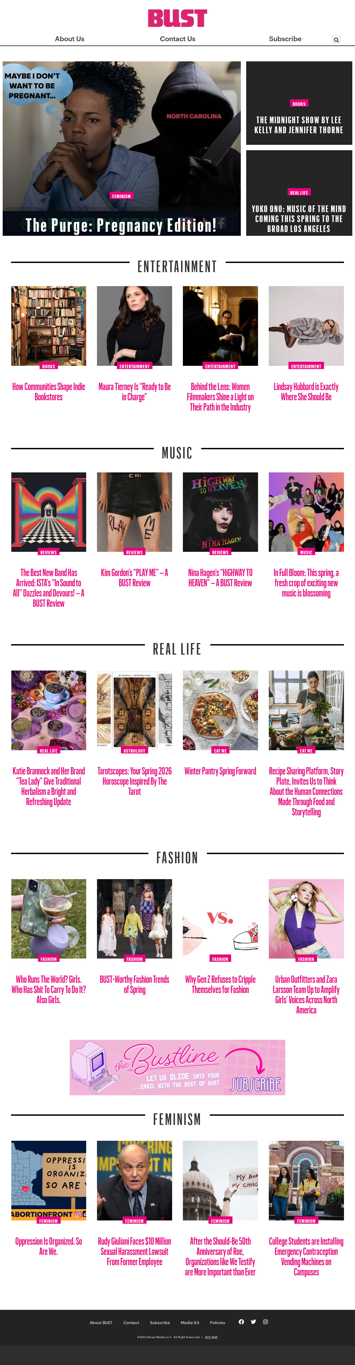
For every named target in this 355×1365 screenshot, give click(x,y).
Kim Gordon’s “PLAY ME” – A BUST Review (134, 575)
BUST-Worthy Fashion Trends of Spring (134, 982)
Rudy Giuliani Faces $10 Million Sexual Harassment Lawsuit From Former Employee (134, 1249)
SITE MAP (211, 1337)
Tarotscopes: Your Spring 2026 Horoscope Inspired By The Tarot (135, 779)
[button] (336, 40)
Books (299, 103)
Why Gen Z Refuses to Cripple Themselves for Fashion (220, 982)
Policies (217, 1322)
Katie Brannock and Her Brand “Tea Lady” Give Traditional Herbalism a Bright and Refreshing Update (49, 784)
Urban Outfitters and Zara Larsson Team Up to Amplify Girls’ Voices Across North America (306, 992)
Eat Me (220, 750)
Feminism (121, 196)
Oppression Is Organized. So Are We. (48, 1244)
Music (177, 449)
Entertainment (178, 263)
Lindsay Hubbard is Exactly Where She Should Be (306, 389)
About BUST (101, 1322)
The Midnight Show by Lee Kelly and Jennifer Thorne (299, 123)
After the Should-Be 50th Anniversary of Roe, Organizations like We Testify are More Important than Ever (220, 1254)
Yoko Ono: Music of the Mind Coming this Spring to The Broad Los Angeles (299, 217)
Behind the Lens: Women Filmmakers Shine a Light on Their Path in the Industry (220, 394)
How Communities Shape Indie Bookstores (48, 389)
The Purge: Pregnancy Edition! (121, 219)
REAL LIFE (177, 645)
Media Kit (190, 1322)
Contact (131, 1322)
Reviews (48, 551)
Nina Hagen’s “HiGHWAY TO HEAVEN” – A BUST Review (220, 575)
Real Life (299, 192)
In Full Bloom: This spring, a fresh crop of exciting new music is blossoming (306, 580)
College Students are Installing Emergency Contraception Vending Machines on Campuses (306, 1254)
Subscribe (160, 1322)
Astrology (134, 750)
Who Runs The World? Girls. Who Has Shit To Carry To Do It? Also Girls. (49, 987)
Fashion (177, 854)
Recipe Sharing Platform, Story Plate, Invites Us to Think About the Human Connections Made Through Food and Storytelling (306, 789)
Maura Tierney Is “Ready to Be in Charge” (135, 389)
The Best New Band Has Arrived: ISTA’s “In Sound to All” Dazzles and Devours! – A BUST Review (48, 586)
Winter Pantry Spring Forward (220, 768)
